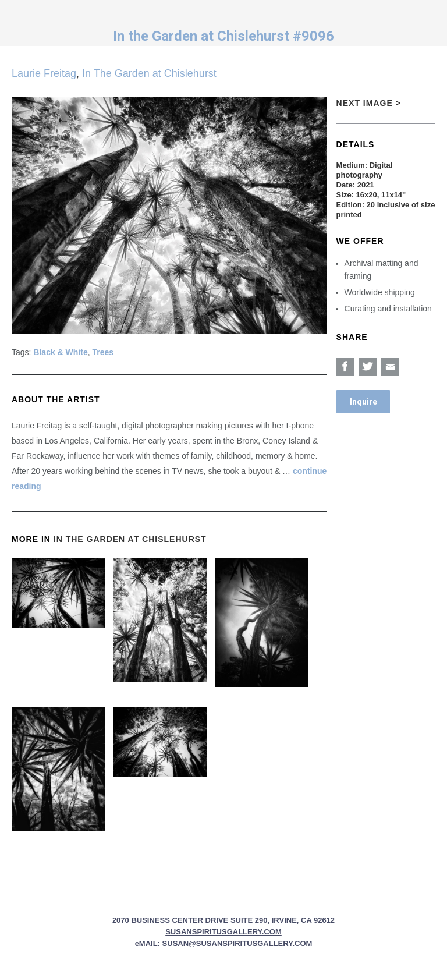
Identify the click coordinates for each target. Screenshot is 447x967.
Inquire (363, 401)
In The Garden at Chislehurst (149, 73)
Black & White (60, 352)
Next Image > (368, 103)
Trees (103, 352)
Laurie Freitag (44, 73)
